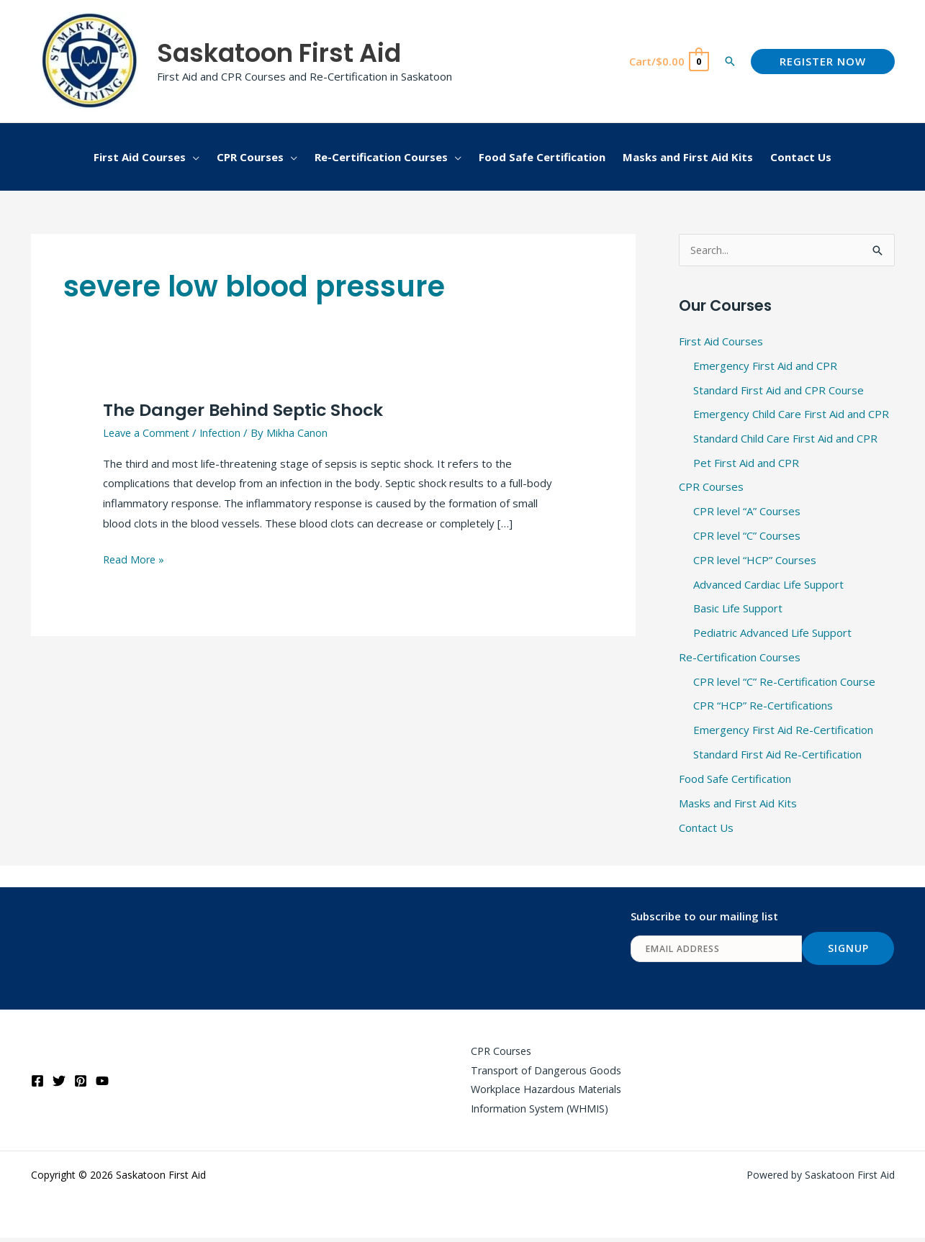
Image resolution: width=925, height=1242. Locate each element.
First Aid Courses (721, 342)
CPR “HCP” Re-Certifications (763, 706)
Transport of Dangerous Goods (541, 1071)
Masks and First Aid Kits (738, 803)
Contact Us (706, 827)
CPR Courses (711, 487)
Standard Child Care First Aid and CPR (785, 439)
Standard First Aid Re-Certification (777, 755)
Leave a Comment (148, 432)
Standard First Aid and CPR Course (778, 390)
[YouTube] (102, 1082)
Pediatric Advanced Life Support (772, 633)
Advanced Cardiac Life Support (768, 584)
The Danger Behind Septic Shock (251, 409)
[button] (729, 61)
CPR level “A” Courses (746, 511)
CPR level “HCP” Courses (754, 560)
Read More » (135, 558)
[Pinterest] (80, 1082)
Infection (224, 432)
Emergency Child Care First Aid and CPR (791, 414)
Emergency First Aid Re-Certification (783, 730)
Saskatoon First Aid (279, 53)
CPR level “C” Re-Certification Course (784, 681)
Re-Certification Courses (739, 658)
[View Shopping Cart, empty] (668, 61)
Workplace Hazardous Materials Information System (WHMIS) (542, 1101)
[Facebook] (37, 1082)
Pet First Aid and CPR (746, 463)
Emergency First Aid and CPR (765, 366)
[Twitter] (59, 1082)
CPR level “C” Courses (746, 536)
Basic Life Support (737, 609)
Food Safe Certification (735, 778)
